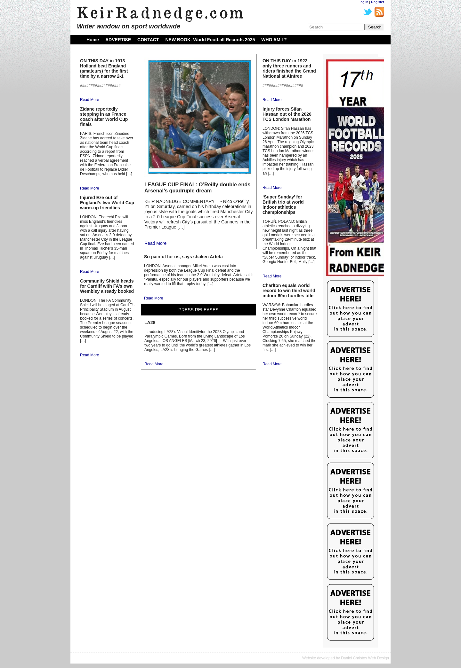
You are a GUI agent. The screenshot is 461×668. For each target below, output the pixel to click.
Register (377, 2)
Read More (89, 99)
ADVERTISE (118, 39)
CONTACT (148, 39)
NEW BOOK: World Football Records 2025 (210, 39)
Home (92, 39)
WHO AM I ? (274, 39)
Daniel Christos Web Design (365, 658)
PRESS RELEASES (198, 309)
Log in (363, 2)
